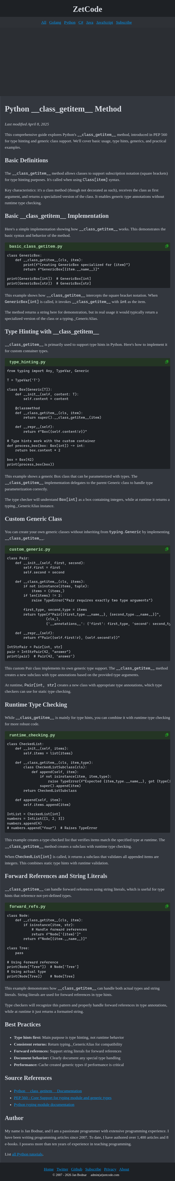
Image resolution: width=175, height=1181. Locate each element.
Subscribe (124, 22)
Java (89, 22)
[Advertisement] (87, 62)
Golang (55, 22)
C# (80, 22)
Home (49, 1169)
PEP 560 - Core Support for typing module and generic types (62, 1097)
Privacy (110, 1169)
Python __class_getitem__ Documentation (48, 1091)
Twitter (62, 1169)
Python (69, 22)
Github (76, 1169)
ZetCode (87, 9)
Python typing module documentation (44, 1104)
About (124, 1169)
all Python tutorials (27, 1154)
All (43, 22)
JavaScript (104, 22)
